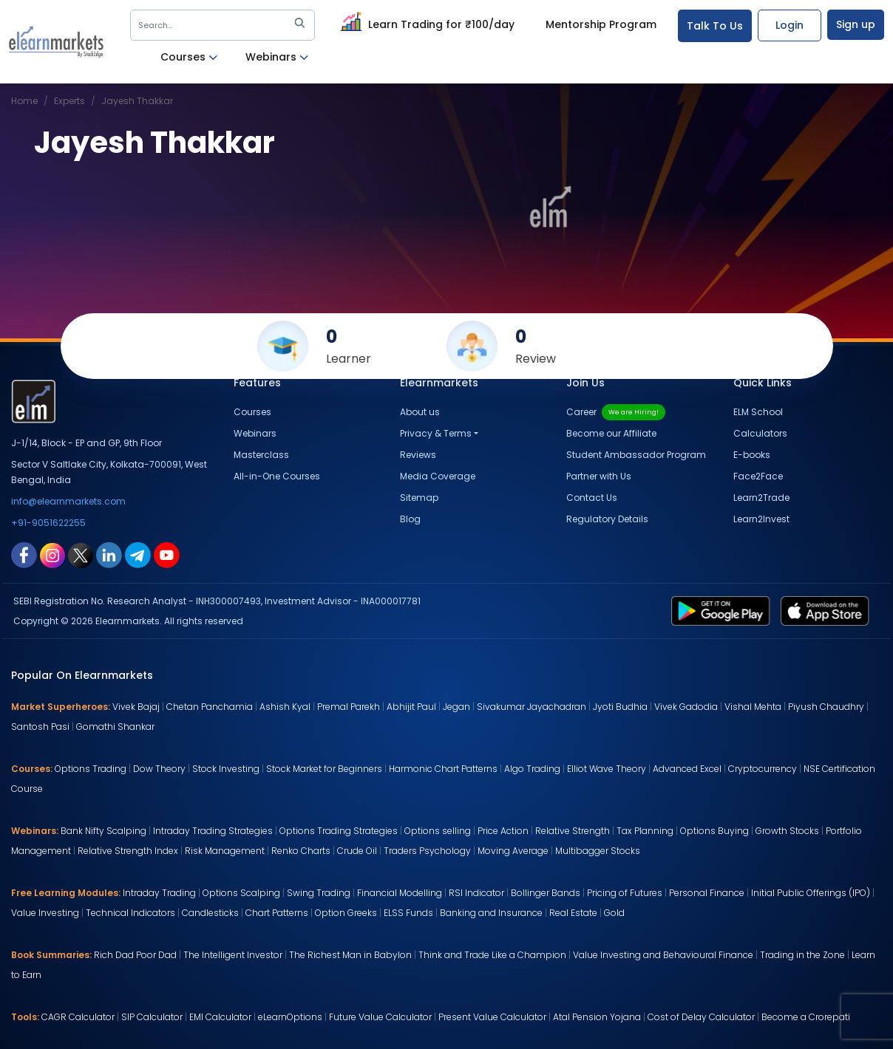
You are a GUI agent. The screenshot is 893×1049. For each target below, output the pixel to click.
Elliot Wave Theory (606, 768)
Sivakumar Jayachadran (531, 706)
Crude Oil (357, 850)
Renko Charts (300, 850)
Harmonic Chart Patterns (443, 768)
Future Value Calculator (380, 1017)
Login (789, 25)
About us (420, 412)
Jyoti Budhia (620, 706)
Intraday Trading (159, 892)
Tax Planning (645, 830)
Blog (410, 519)
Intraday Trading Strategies (213, 830)
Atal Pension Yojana (597, 1017)
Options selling (437, 830)
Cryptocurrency (762, 768)
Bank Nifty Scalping (103, 830)
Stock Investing (225, 768)
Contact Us (591, 497)
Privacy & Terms (436, 433)
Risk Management (225, 850)
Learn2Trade (761, 497)
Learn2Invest (761, 519)
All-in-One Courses (277, 476)
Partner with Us (598, 476)
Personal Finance (706, 892)
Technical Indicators (130, 912)
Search (224, 25)
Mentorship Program (601, 24)
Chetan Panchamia (209, 706)
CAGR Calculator (78, 1017)
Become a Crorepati (805, 1017)
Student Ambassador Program (636, 454)
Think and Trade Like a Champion (492, 955)
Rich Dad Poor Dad (135, 955)
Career (615, 412)
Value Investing (45, 912)
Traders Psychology (427, 850)
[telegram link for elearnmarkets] (138, 554)
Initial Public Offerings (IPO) (810, 892)
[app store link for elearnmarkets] (827, 610)
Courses (188, 57)
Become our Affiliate (611, 433)
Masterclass (261, 454)
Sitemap (419, 497)
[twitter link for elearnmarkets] (80, 554)
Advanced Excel (687, 768)
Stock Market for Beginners (324, 768)
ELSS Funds (408, 912)
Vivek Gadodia (686, 706)
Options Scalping (241, 892)
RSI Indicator (476, 892)
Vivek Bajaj (136, 706)
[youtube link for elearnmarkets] (167, 554)
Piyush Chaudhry (826, 706)
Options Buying (714, 830)
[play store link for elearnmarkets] (723, 610)
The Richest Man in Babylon (350, 955)
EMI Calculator (220, 1017)
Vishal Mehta (752, 706)
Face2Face (758, 476)
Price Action (503, 830)
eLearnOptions (290, 1017)
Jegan (456, 706)
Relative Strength (572, 830)
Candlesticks (210, 912)
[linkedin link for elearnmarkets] (109, 554)
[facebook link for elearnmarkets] (24, 554)
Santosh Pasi (40, 726)
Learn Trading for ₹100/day (425, 22)
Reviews (418, 454)
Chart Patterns (276, 912)
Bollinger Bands (545, 892)
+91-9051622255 (48, 522)
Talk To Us (715, 25)
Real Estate (573, 912)
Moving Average (513, 850)
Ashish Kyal (284, 706)
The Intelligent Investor (232, 955)
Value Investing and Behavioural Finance (663, 955)
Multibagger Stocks (597, 850)
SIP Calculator (152, 1017)
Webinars (276, 57)
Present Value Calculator (492, 1017)
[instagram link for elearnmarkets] (52, 554)
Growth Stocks (787, 830)
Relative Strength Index (128, 850)
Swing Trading (318, 892)
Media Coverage (437, 476)
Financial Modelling (399, 892)
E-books (751, 454)
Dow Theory (159, 768)
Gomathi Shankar (115, 726)
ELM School (758, 412)
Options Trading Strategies (338, 830)
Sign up (855, 24)
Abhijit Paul (411, 706)
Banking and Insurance (491, 912)
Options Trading (90, 768)
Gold (614, 912)
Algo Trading (532, 768)
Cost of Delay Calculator (701, 1017)
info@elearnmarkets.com (68, 501)
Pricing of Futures (624, 892)
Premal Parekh (348, 706)
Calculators (760, 433)
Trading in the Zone (802, 955)
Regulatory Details (607, 519)
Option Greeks (346, 912)
